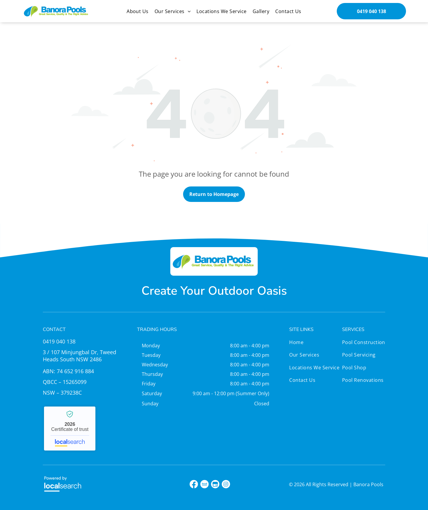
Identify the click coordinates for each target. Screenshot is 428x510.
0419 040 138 (59, 341)
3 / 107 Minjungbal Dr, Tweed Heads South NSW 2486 (79, 356)
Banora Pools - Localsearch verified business (69, 429)
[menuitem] (138, 11)
